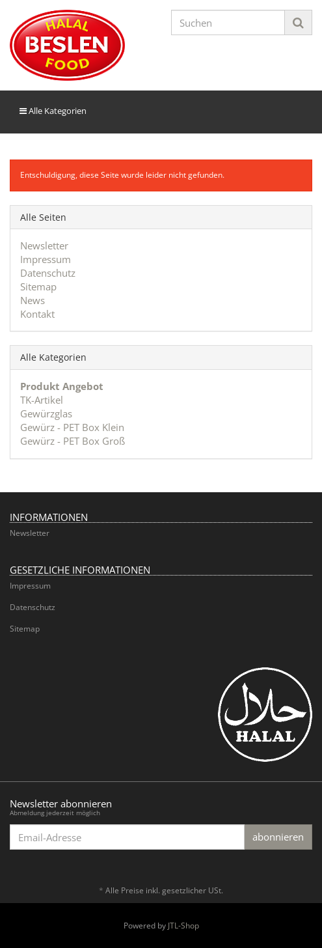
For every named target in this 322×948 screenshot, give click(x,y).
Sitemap (38, 286)
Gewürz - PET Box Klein (72, 427)
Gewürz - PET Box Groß (72, 440)
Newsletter (44, 245)
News (32, 300)
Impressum (45, 259)
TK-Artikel (41, 399)
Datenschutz (47, 272)
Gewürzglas (46, 413)
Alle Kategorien (53, 111)
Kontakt (37, 313)
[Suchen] (228, 22)
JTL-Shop (183, 925)
